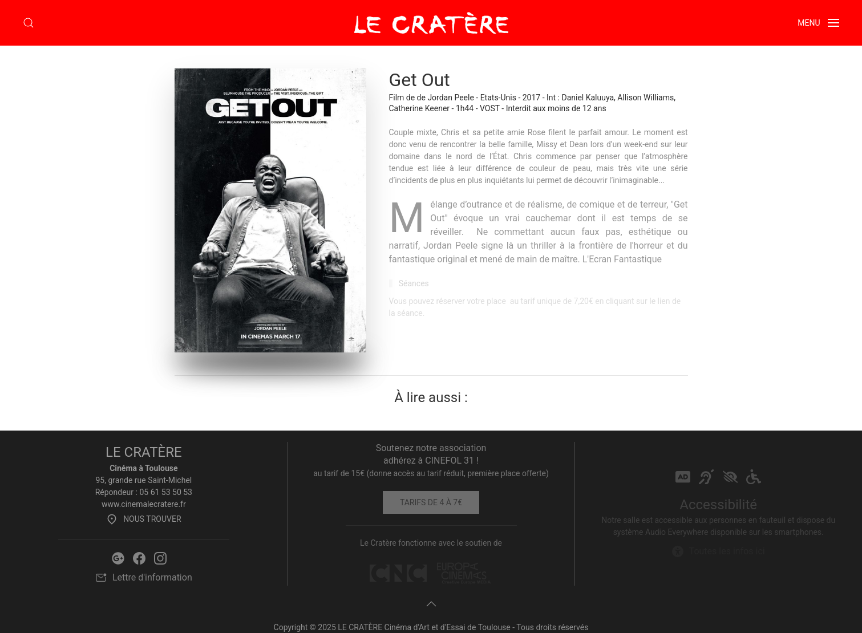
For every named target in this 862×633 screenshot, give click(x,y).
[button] (28, 23)
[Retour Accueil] (431, 23)
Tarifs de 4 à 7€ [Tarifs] (431, 502)
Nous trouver (143, 519)
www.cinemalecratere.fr (144, 504)
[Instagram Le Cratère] (160, 557)
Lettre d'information (143, 577)
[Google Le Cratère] (118, 557)
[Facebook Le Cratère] (139, 557)
